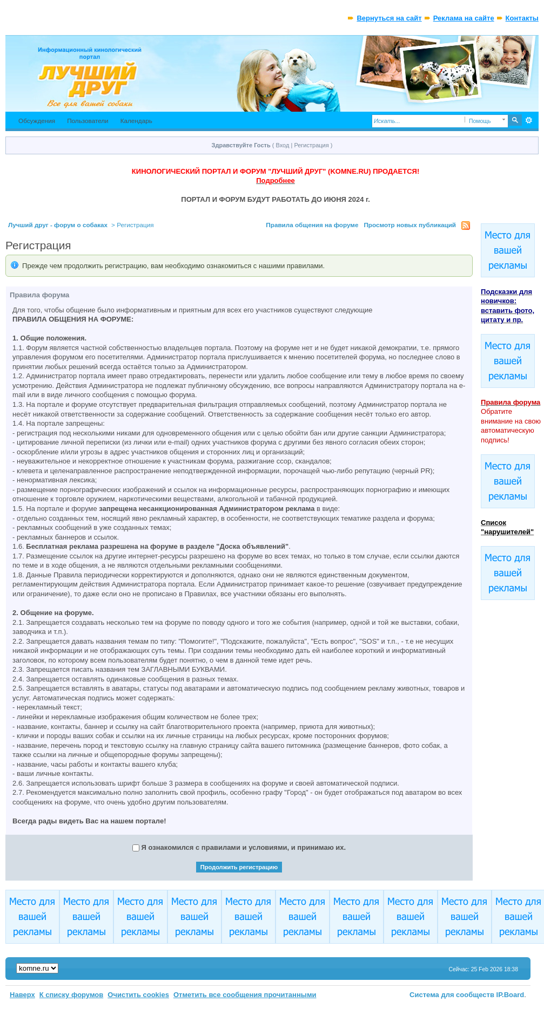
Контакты (522, 18)
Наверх (22, 995)
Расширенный (529, 120)
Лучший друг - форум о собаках (58, 224)
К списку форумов (71, 995)
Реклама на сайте (463, 18)
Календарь (136, 120)
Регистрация (311, 145)
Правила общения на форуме (312, 224)
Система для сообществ (451, 995)
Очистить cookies (138, 995)
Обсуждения (36, 120)
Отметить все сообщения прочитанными (245, 995)
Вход (283, 145)
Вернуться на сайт (389, 18)
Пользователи (88, 120)
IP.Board (510, 995)
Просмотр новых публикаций (410, 224)
